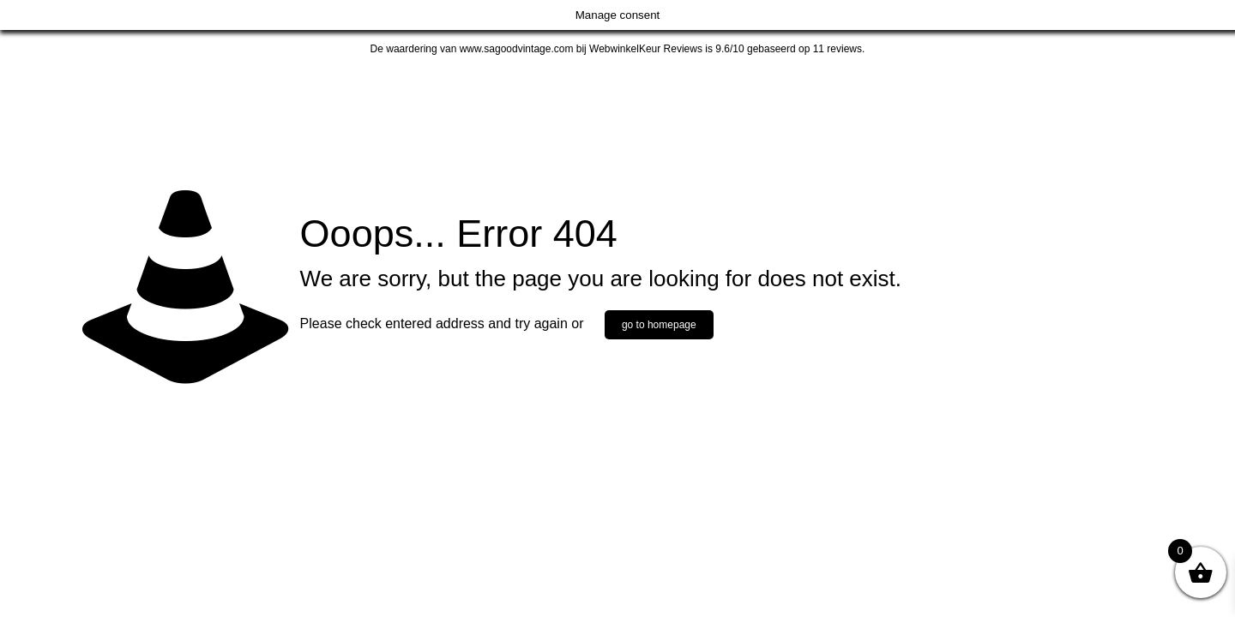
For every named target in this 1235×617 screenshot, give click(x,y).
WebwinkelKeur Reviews (645, 49)
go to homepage (659, 325)
